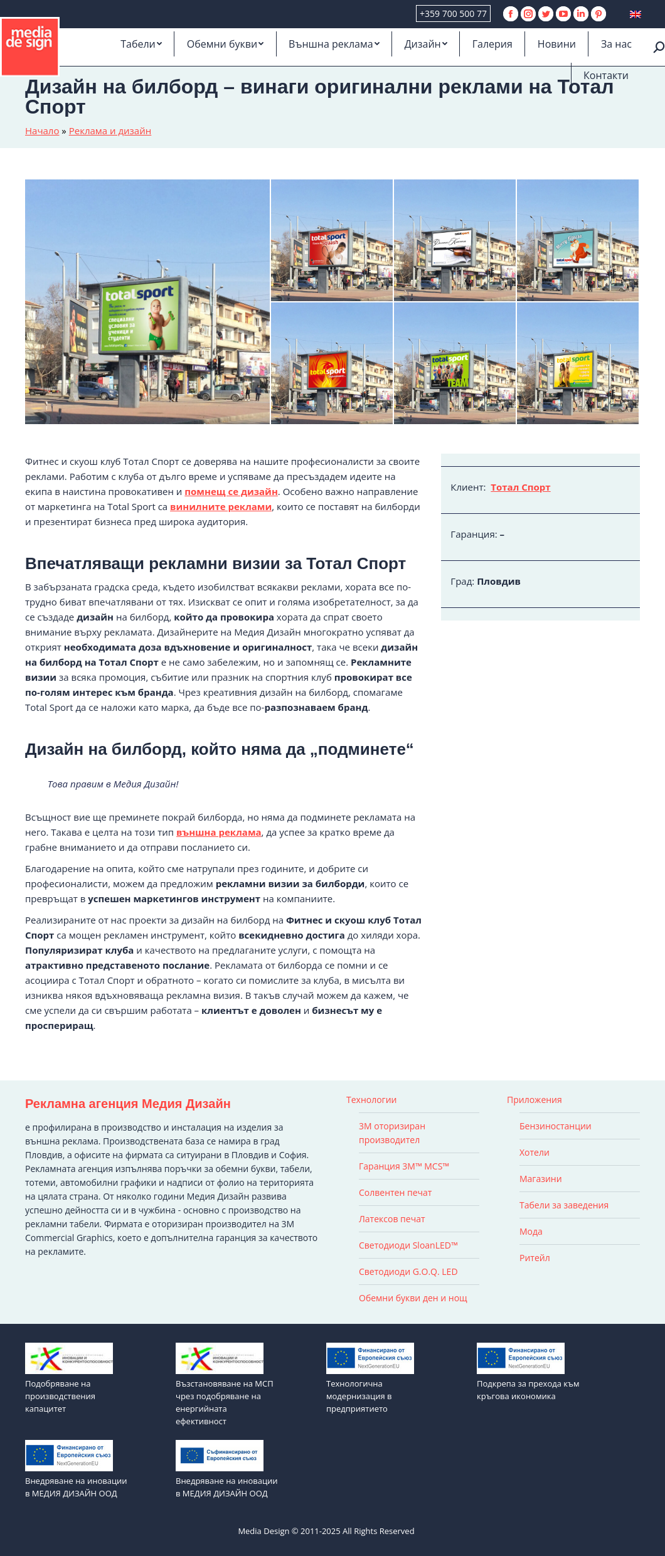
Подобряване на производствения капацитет (60, 1396)
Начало (42, 130)
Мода (531, 1231)
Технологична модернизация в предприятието (359, 1396)
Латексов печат (392, 1219)
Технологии (371, 1100)
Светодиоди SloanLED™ (408, 1245)
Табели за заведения (564, 1205)
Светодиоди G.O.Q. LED (408, 1271)
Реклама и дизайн (110, 130)
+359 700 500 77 (453, 13)
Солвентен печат (395, 1192)
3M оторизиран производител (392, 1133)
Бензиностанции (555, 1126)
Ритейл (534, 1258)
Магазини (540, 1179)
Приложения (534, 1100)
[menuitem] (141, 44)
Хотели (534, 1152)
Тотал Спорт (520, 487)
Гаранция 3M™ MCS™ (404, 1166)
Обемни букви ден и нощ (413, 1298)
